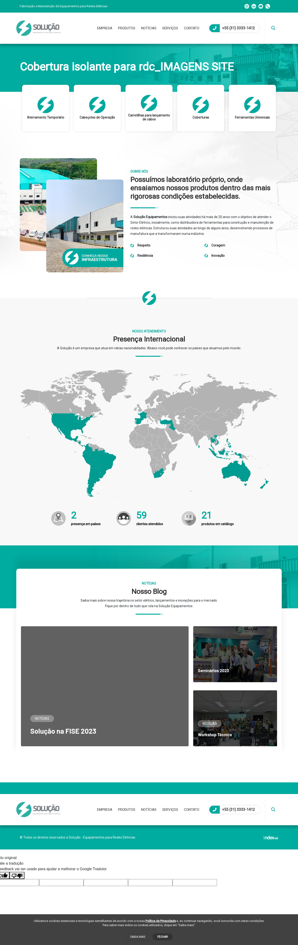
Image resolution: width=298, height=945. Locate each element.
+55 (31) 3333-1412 (232, 28)
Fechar (162, 936)
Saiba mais (137, 936)
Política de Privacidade (161, 921)
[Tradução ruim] (17, 875)
